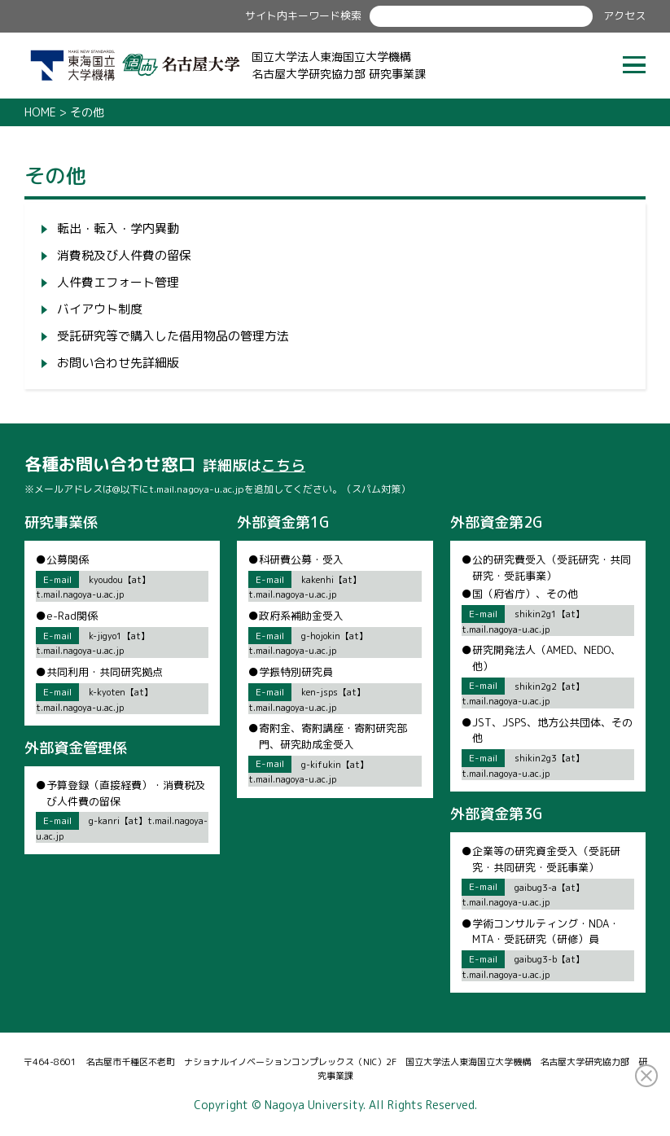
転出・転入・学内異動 (118, 228)
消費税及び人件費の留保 (124, 255)
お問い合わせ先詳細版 (118, 362)
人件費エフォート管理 (118, 282)
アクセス (624, 15)
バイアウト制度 (99, 309)
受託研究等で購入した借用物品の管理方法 (173, 335)
